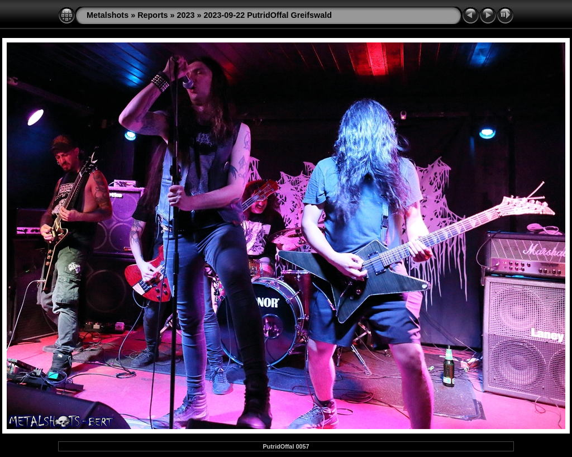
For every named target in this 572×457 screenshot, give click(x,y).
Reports (152, 15)
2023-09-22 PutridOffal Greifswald (268, 15)
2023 (186, 15)
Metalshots (107, 15)
